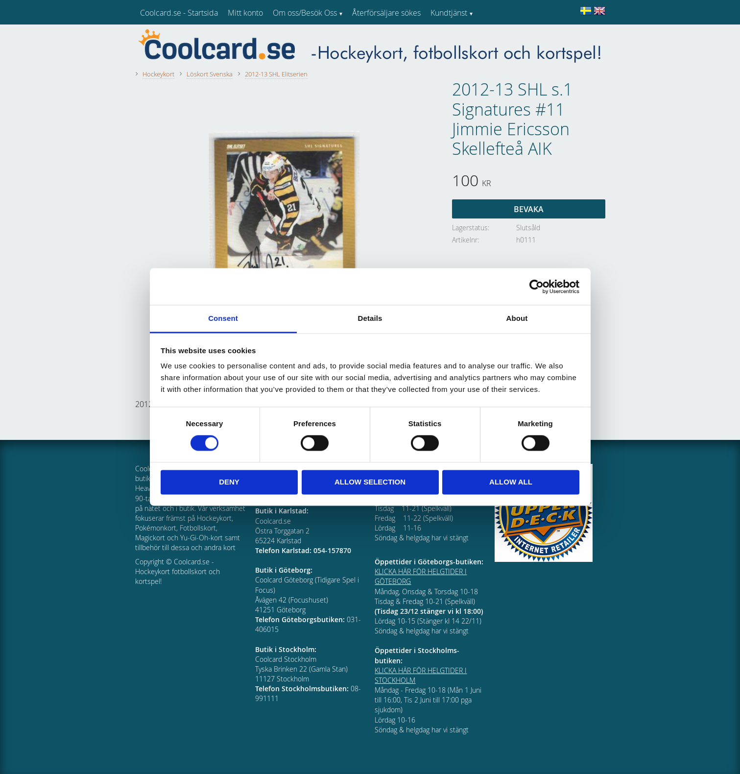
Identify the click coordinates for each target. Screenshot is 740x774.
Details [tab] (370, 318)
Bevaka (529, 209)
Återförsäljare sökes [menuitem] (386, 12)
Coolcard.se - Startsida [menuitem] (179, 12)
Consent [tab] (223, 318)
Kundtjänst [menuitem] (448, 12)
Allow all (510, 482)
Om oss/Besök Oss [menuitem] (305, 12)
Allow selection (370, 482)
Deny (229, 482)
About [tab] (517, 318)
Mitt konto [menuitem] (245, 12)
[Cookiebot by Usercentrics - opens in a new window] (536, 286)
